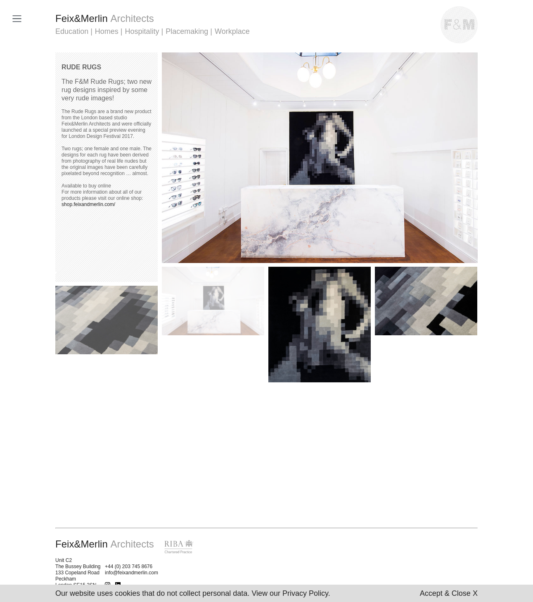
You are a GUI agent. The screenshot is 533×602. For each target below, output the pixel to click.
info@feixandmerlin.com (131, 573)
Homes (106, 31)
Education (71, 31)
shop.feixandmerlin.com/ (88, 204)
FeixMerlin (104, 18)
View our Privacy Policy (289, 593)
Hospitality (142, 31)
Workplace (232, 31)
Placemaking (187, 31)
